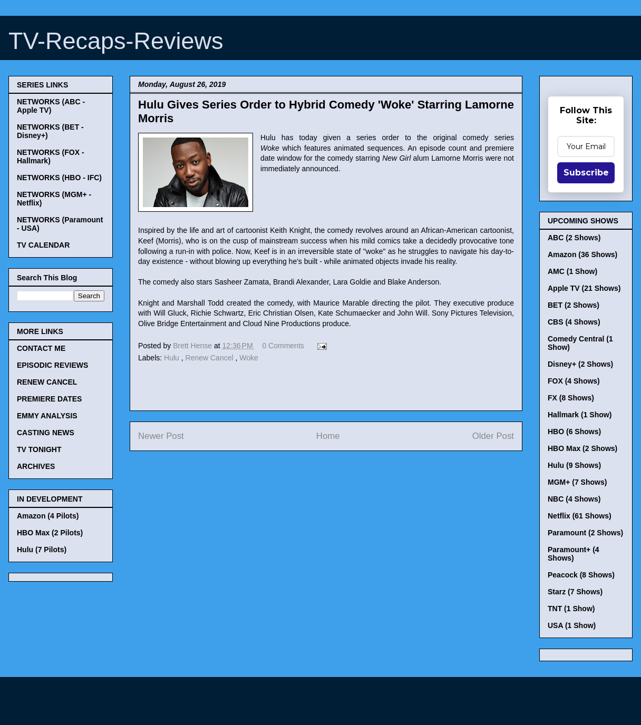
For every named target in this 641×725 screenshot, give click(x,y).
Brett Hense (193, 345)
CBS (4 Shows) (574, 322)
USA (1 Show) (572, 625)
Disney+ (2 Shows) (580, 364)
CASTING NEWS (45, 432)
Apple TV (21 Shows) (584, 288)
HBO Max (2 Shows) (582, 448)
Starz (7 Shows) (575, 591)
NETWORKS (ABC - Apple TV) (51, 105)
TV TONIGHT (39, 449)
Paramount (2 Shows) (585, 532)
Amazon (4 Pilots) (48, 516)
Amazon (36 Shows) (582, 254)
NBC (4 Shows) (574, 499)
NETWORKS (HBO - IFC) (59, 177)
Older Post (493, 436)
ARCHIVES (36, 466)
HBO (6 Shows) (574, 431)
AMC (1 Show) (572, 271)
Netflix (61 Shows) (579, 516)
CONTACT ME (41, 348)
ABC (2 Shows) (574, 237)
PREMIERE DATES (49, 399)
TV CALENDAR (43, 245)
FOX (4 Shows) (574, 381)
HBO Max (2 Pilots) (50, 532)
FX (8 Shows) (571, 398)
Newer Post (161, 436)
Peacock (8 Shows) (581, 575)
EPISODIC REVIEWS (52, 365)
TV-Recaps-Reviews (116, 40)
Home (328, 436)
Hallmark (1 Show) (579, 414)
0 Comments (283, 345)
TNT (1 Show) (571, 608)
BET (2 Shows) (573, 305)
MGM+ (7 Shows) (577, 482)
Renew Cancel (211, 358)
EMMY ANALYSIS (47, 416)
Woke (248, 358)
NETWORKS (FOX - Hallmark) (50, 156)
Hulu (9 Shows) (574, 465)
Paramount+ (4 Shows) (573, 553)
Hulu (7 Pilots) (41, 549)
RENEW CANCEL (47, 382)
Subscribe (586, 173)
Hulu (172, 358)
